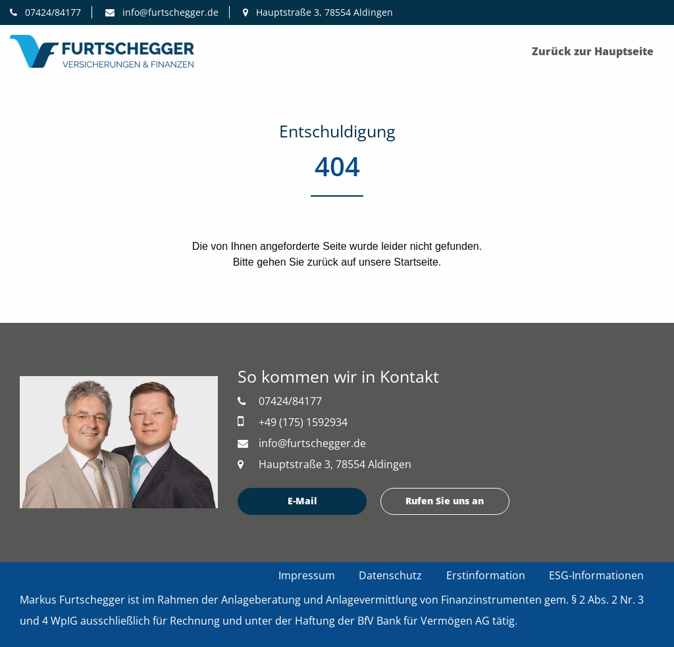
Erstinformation (485, 575)
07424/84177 (45, 12)
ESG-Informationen (596, 575)
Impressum (306, 575)
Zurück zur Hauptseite (593, 51)
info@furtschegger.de (162, 12)
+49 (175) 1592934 (293, 421)
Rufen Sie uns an (444, 500)
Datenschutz (390, 575)
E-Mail (302, 500)
